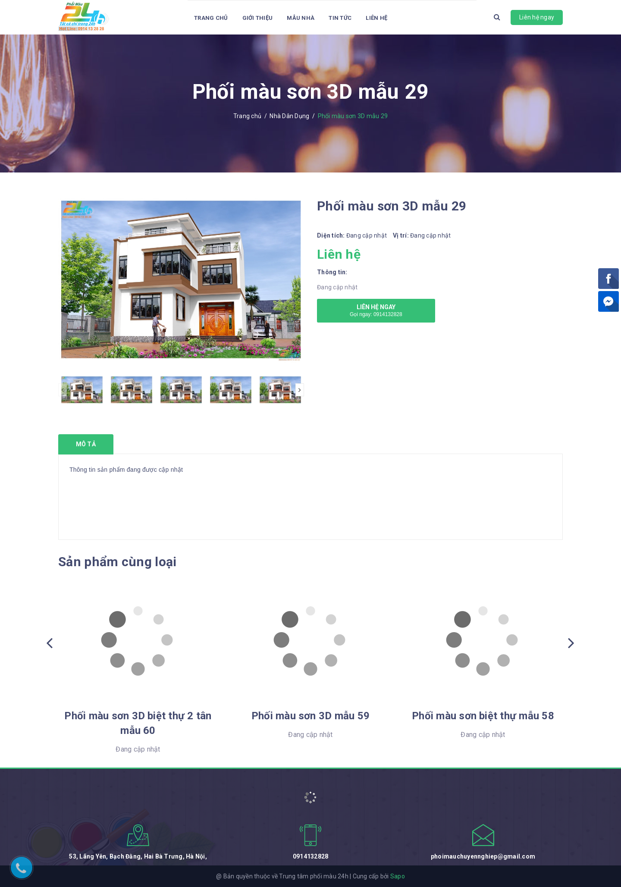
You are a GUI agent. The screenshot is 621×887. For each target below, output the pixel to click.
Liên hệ (376, 18)
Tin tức (340, 18)
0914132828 (311, 856)
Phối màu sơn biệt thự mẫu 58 (483, 716)
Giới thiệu (257, 18)
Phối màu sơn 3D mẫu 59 (310, 716)
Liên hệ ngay (536, 17)
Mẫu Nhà (300, 18)
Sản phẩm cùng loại (117, 561)
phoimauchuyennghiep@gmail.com (483, 856)
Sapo (397, 876)
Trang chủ (211, 18)
